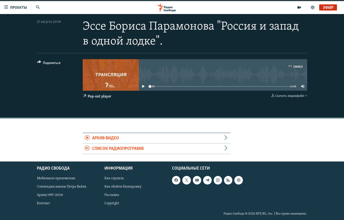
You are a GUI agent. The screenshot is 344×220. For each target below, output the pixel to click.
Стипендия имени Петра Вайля (61, 186)
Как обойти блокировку (123, 186)
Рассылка (111, 195)
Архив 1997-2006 (50, 195)
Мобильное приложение (56, 178)
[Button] (49, 63)
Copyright (111, 203)
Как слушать (114, 178)
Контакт (43, 203)
